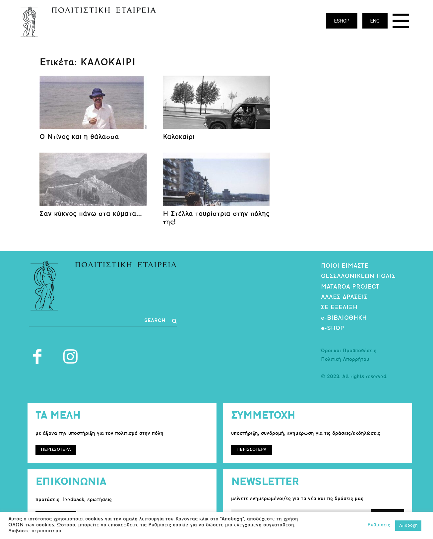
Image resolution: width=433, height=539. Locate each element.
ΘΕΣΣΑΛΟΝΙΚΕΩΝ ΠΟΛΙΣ (358, 276)
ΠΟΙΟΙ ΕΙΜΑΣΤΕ (344, 266)
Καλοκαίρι (179, 137)
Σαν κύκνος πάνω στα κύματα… (90, 214)
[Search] (160, 321)
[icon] (401, 22)
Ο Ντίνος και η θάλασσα (79, 137)
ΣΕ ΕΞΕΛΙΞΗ (339, 307)
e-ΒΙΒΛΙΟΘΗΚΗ (344, 318)
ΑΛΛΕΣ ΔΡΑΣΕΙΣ (344, 297)
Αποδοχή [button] (408, 525)
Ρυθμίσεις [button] (378, 525)
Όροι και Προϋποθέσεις (348, 351)
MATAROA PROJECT (350, 287)
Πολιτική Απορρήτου (345, 359)
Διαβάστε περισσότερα (34, 531)
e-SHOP (332, 328)
